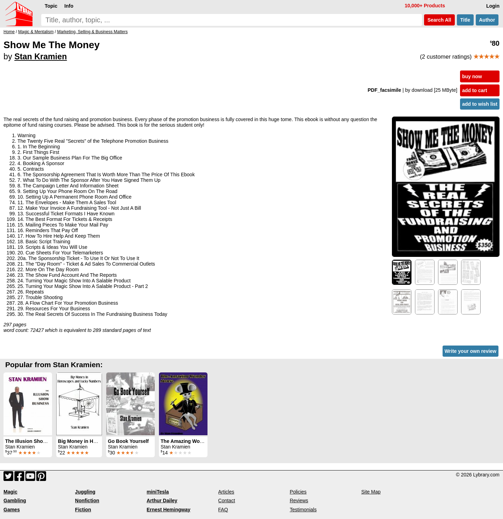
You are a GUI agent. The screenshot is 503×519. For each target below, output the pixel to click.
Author (487, 20)
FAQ (223, 509)
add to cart (474, 90)
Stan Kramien (40, 56)
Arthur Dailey (162, 500)
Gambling (14, 500)
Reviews (299, 500)
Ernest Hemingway (168, 509)
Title (465, 20)
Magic (10, 492)
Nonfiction (87, 500)
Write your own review (470, 351)
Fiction (83, 509)
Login (493, 6)
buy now (472, 76)
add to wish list (479, 104)
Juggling (85, 492)
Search (439, 20)
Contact (226, 500)
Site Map (370, 492)
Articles (226, 492)
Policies (298, 492)
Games (11, 509)
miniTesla (158, 492)
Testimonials (303, 509)
